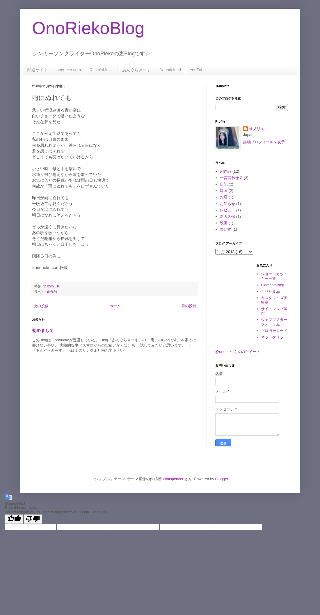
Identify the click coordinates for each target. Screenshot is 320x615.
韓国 (223, 190)
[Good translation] (14, 519)
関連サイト (37, 70)
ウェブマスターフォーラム (274, 321)
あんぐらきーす (136, 70)
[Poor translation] (33, 519)
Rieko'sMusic (101, 70)
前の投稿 (188, 306)
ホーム (115, 306)
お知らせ (227, 204)
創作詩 (52, 292)
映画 (223, 223)
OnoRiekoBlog (88, 28)
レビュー (227, 210)
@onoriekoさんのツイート (237, 351)
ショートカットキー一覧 (274, 276)
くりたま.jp (270, 291)
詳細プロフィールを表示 (264, 142)
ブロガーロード (274, 330)
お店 (223, 197)
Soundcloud (170, 70)
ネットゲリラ (272, 337)
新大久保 (227, 216)
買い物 (225, 229)
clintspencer (173, 479)
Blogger (221, 479)
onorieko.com (68, 70)
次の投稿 (41, 306)
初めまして (43, 330)
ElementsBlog (272, 285)
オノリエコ (258, 129)
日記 (223, 184)
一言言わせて (231, 178)
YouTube (198, 70)
